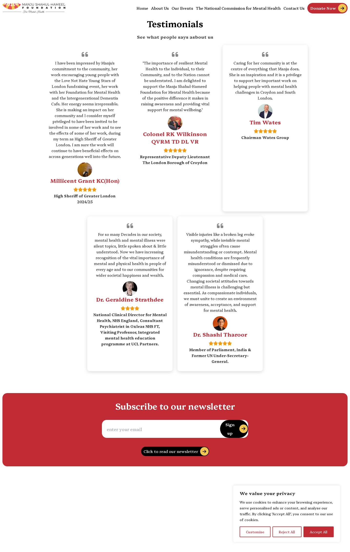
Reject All (287, 531)
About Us (160, 8)
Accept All (318, 531)
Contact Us (293, 8)
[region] (286, 513)
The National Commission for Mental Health (238, 8)
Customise (255, 531)
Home (142, 8)
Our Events (182, 8)
